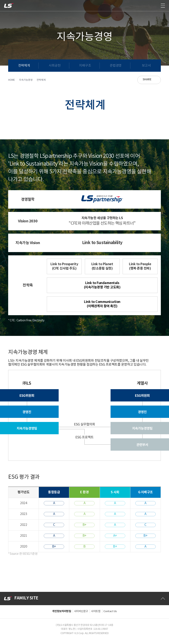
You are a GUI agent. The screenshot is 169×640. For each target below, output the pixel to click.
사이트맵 (95, 611)
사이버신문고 (81, 611)
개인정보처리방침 (61, 611)
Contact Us (110, 611)
